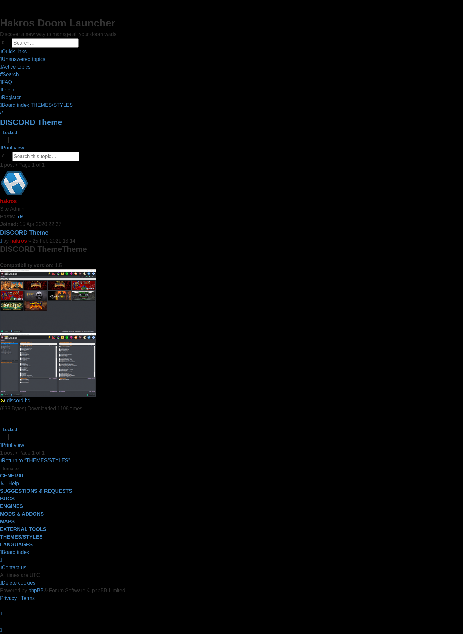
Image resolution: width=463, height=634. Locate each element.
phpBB (36, 590)
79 (20, 216)
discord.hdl (19, 400)
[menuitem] (22, 59)
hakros (8, 201)
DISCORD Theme (31, 122)
